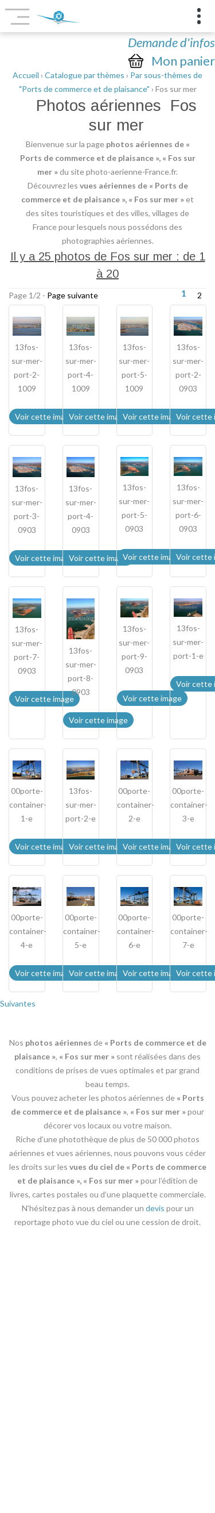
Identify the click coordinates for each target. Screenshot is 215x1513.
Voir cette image (44, 416)
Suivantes (18, 1003)
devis (155, 1208)
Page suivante (72, 295)
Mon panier (183, 60)
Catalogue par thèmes (84, 75)
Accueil (26, 75)
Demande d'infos (171, 42)
